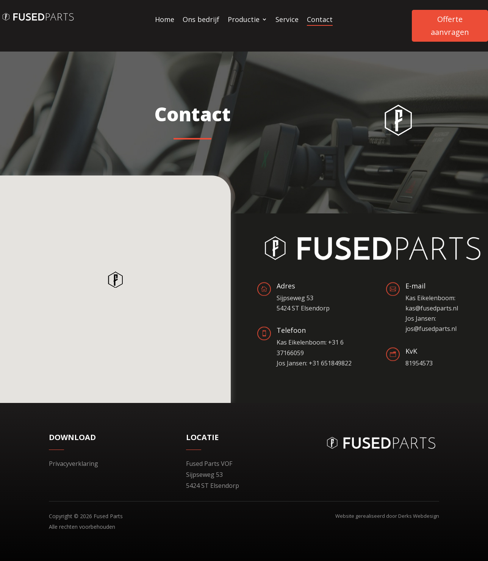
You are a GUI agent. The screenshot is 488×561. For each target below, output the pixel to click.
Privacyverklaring (73, 463)
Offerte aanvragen (450, 25)
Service (287, 20)
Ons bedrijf (201, 20)
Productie (244, 20)
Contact (320, 20)
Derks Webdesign (418, 515)
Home (164, 20)
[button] (116, 279)
